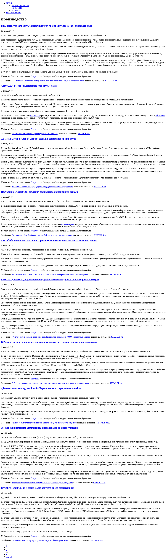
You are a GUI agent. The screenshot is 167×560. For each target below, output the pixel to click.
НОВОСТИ (17, 8)
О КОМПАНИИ (13, 13)
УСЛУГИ (16, 10)
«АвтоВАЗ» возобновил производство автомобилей (29, 85)
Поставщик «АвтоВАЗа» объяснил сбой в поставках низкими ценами (39, 191)
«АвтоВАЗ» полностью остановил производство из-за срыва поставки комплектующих (49, 240)
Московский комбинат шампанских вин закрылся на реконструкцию (39, 427)
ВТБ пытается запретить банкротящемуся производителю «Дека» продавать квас (46, 25)
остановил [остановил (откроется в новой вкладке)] (35, 115)
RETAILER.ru (110, 81)
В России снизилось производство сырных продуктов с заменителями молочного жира (49, 342)
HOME (9, 3)
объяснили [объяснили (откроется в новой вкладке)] (160, 115)
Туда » (9, 557)
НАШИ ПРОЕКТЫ (20, 5)
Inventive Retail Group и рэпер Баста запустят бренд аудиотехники (37, 487)
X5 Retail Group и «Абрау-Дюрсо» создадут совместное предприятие (38, 138)
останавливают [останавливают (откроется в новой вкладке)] (68, 224)
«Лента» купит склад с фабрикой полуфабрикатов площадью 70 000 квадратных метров (50, 279)
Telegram (35, 76)
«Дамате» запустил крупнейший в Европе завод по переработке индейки (41, 388)
